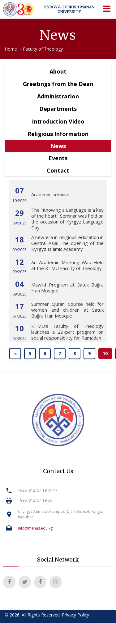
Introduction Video (58, 121)
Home (11, 49)
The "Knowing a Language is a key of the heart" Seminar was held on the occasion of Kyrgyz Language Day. (67, 219)
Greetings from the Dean (58, 84)
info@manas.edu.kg (35, 528)
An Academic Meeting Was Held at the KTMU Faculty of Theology (67, 265)
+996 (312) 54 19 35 (35, 500)
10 (105, 353)
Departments (58, 108)
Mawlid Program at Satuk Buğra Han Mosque (67, 288)
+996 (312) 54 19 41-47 (38, 490)
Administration (58, 96)
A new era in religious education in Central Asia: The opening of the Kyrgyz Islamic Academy (67, 243)
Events (58, 158)
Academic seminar (50, 194)
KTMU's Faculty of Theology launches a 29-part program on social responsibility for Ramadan (67, 332)
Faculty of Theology (43, 49)
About (58, 71)
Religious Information (58, 134)
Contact (58, 170)
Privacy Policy (75, 615)
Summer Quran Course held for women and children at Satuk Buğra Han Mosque (67, 310)
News (58, 146)
